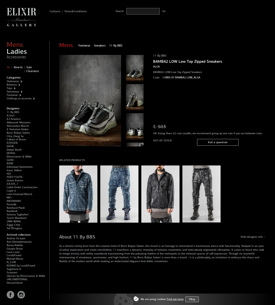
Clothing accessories (19, 98)
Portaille (11, 204)
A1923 (11, 115)
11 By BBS (13, 112)
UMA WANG (14, 221)
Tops (9, 88)
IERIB (10, 163)
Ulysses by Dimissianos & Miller (26, 276)
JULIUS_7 (12, 183)
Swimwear (13, 91)
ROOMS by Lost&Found (21, 265)
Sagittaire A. (14, 269)
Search (120, 11)
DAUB (10, 146)
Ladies (17, 51)
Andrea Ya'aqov (16, 238)
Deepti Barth (14, 149)
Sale (29, 67)
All (8, 67)
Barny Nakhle (15, 245)
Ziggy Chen (13, 224)
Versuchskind (15, 282)
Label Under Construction (22, 187)
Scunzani (12, 272)
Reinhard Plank (16, 207)
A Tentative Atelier (18, 129)
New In (18, 67)
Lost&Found (14, 255)
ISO (9, 173)
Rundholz (12, 211)
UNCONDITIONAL (17, 279)
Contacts (55, 11)
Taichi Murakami (17, 218)
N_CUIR (11, 262)
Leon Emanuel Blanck (19, 194)
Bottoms (12, 84)
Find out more (175, 299)
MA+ (9, 197)
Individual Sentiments (20, 167)
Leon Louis (13, 252)
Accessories (16, 57)
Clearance (32, 71)
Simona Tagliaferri (18, 214)
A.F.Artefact (14, 119)
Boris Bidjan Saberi (18, 132)
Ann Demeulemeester (19, 241)
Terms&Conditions (75, 11)
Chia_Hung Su (15, 136)
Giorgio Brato (15, 248)
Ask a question (218, 142)
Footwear (12, 95)
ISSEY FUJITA (15, 177)
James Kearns (15, 180)
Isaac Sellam (14, 170)
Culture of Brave (16, 139)
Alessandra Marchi (18, 126)
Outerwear (13, 81)
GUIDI (10, 160)
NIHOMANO (14, 201)
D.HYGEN (12, 142)
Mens (15, 44)
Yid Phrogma (14, 228)
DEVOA (11, 153)
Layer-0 (11, 190)
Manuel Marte (15, 258)
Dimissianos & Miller (19, 156)
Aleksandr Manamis (19, 122)
